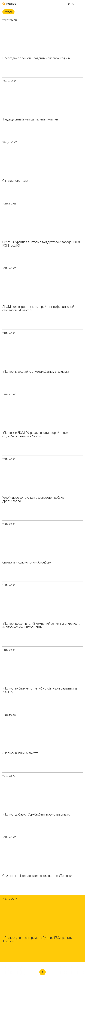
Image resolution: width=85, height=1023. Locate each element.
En (69, 3)
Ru (72, 3)
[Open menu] (79, 4)
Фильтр (8, 12)
